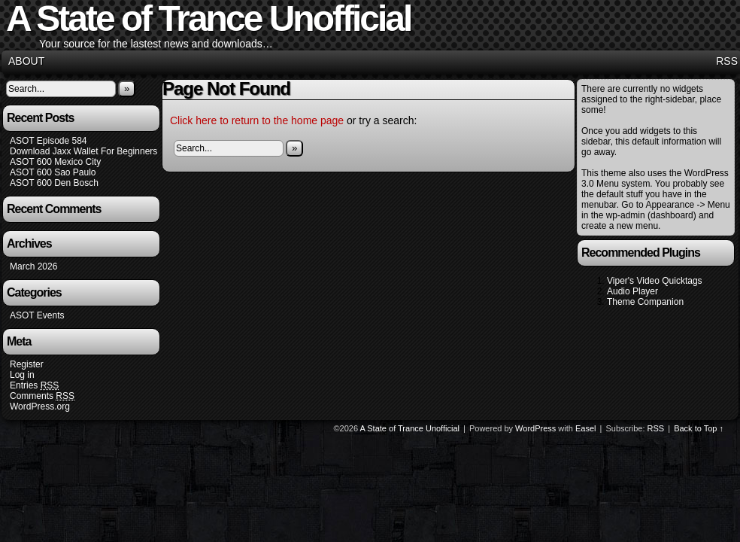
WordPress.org (40, 406)
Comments (42, 396)
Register (27, 364)
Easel (585, 428)
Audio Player (632, 291)
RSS (727, 61)
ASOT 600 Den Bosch (54, 183)
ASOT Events (37, 315)
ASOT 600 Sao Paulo (53, 172)
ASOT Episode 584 (48, 141)
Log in (22, 375)
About (26, 61)
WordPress (535, 428)
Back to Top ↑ (698, 428)
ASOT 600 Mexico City (55, 162)
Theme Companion (645, 302)
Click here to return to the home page (257, 120)
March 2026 (33, 266)
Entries (34, 385)
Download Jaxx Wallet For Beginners (83, 151)
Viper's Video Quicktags (654, 281)
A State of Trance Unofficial (409, 428)
